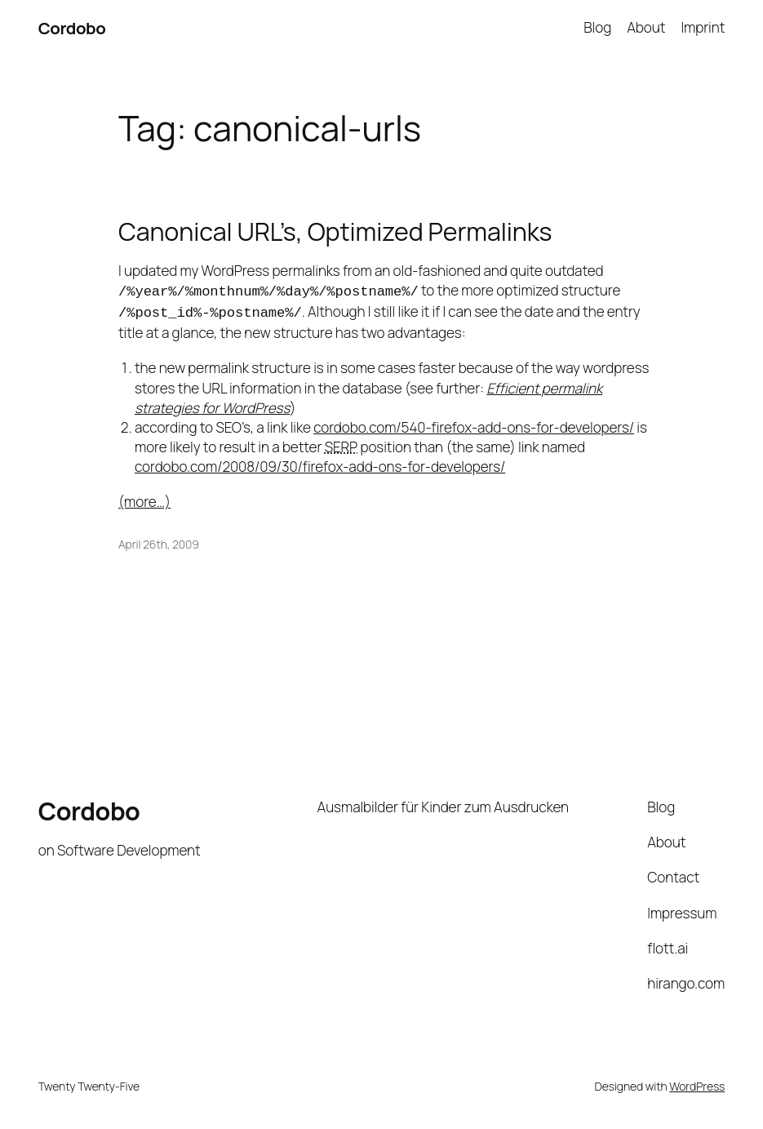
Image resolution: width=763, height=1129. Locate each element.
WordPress (697, 1083)
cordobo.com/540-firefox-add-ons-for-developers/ (473, 424)
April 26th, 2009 (158, 541)
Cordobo (72, 27)
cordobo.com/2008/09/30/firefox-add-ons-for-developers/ (320, 463)
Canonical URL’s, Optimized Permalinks (335, 232)
